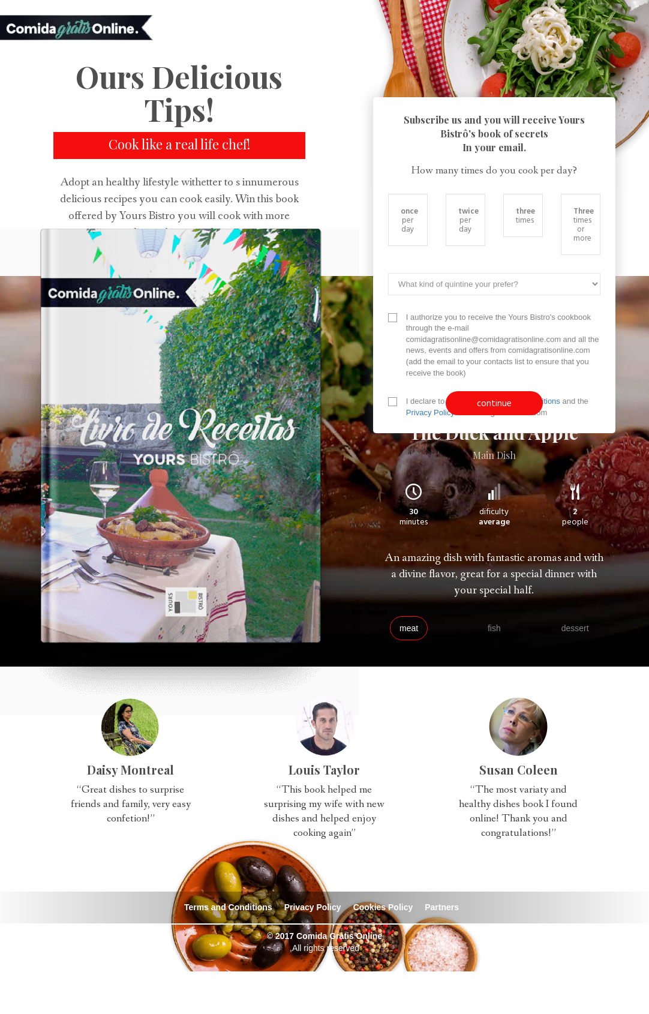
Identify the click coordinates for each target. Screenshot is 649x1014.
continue (494, 403)
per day (409, 220)
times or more (583, 224)
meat (408, 628)
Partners (442, 907)
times (525, 215)
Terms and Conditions (228, 907)
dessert (575, 628)
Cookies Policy (383, 907)
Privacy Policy (430, 412)
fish (494, 628)
